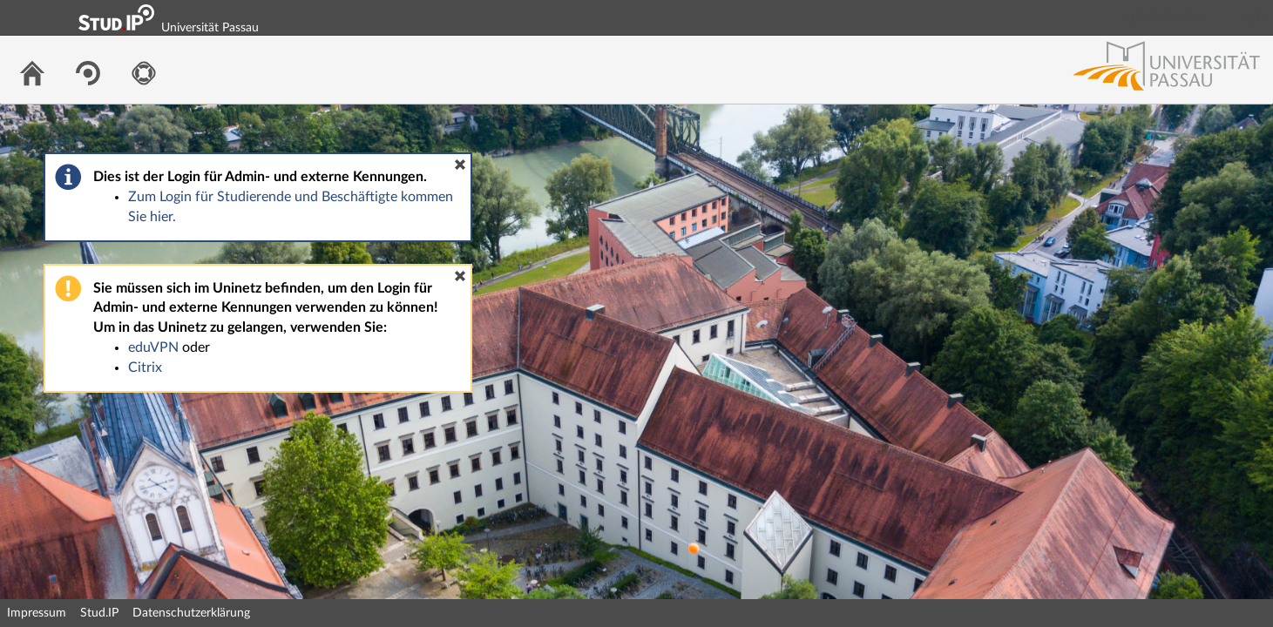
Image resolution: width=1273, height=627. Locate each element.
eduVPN (153, 347)
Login (1252, 17)
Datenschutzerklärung (191, 613)
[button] (460, 165)
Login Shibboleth (1162, 17)
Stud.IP (99, 613)
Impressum (36, 613)
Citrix (145, 367)
